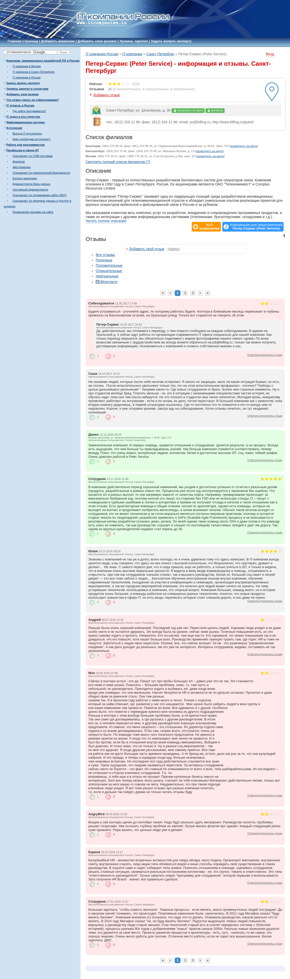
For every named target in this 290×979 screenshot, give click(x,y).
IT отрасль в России (20, 105)
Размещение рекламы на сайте (32, 211)
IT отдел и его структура (23, 116)
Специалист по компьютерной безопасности (41, 172)
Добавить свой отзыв (146, 249)
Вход (270, 54)
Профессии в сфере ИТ (22, 150)
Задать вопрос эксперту (171, 41)
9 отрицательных (156, 89)
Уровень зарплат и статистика (27, 88)
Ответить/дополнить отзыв (264, 354)
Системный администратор (30, 189)
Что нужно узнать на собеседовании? (32, 99)
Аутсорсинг (14, 127)
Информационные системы (25, 122)
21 (110, 89)
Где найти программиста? (29, 111)
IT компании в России (26, 77)
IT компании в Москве (26, 66)
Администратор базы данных (31, 183)
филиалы (215, 111)
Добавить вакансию (58, 41)
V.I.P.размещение (209, 226)
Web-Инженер (21, 167)
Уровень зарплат (133, 41)
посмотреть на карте (188, 111)
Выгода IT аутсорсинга (27, 133)
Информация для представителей (256, 226)
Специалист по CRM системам (32, 155)
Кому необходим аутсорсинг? (31, 139)
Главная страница (23, 41)
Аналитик (18, 161)
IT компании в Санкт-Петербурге (33, 71)
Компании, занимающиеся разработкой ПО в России (42, 60)
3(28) (124, 84)
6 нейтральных (182, 89)
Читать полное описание (106, 221)
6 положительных (127, 89)
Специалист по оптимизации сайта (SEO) (39, 195)
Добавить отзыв (106, 95)
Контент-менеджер (24, 178)
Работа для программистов (25, 144)
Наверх (174, 249)
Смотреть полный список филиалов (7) (118, 162)
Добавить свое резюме (97, 41)
